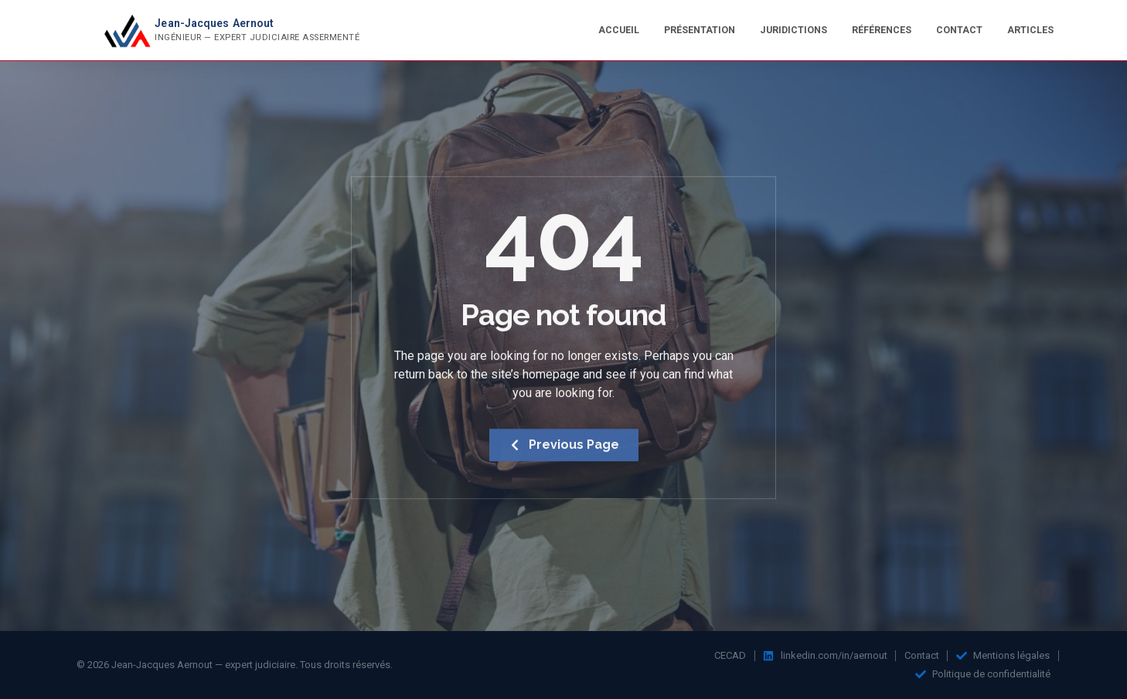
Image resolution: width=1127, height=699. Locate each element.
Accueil (618, 30)
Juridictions (793, 30)
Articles (1030, 30)
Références (881, 30)
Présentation (699, 30)
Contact (959, 30)
